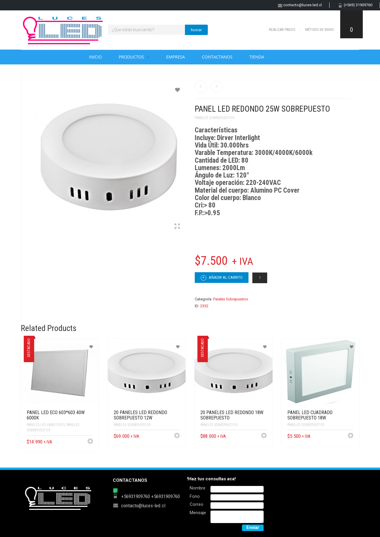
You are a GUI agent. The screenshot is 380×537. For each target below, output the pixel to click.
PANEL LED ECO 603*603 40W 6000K (56, 415)
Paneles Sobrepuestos (215, 117)
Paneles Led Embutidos (46, 425)
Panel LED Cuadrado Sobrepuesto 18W (309, 415)
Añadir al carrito (222, 278)
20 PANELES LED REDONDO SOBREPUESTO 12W (140, 415)
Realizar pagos (282, 29)
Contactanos (217, 57)
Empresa (175, 57)
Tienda (256, 57)
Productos (131, 57)
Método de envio (319, 29)
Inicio (95, 57)
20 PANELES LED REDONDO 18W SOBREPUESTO (231, 415)
